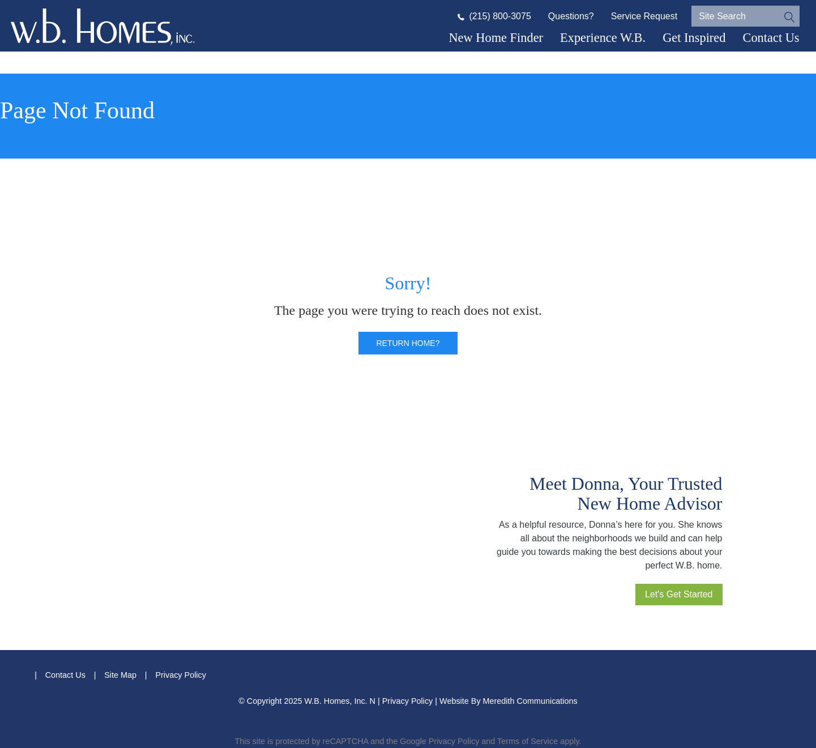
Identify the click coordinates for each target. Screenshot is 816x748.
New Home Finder (495, 38)
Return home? (407, 343)
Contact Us (770, 38)
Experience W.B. (603, 38)
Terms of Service (527, 741)
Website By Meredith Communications (508, 701)
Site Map (120, 674)
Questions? (571, 16)
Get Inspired (694, 38)
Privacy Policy (180, 674)
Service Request (644, 16)
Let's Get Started (679, 594)
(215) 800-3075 (494, 16)
